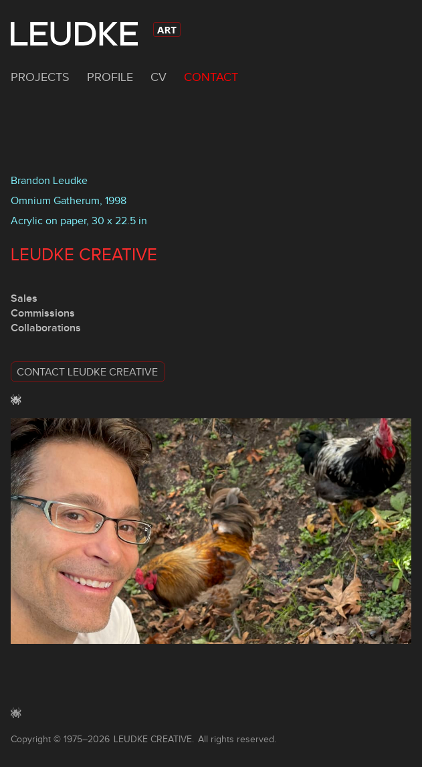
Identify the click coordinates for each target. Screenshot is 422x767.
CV (158, 77)
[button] (211, 372)
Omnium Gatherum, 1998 (68, 200)
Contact (211, 77)
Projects (40, 77)
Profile (110, 77)
